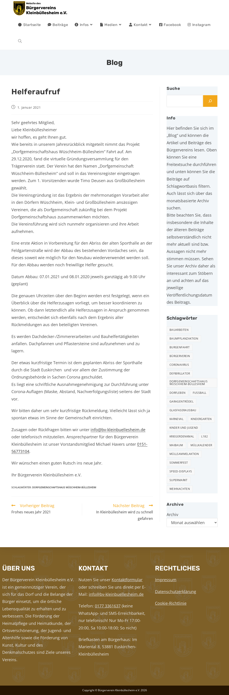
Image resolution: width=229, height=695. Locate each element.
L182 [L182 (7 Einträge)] (204, 436)
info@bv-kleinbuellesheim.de (118, 429)
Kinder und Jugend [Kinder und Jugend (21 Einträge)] (184, 428)
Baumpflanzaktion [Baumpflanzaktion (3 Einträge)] (184, 338)
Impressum (165, 579)
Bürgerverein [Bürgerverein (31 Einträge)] (180, 356)
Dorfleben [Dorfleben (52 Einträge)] (178, 393)
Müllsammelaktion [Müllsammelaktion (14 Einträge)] (184, 454)
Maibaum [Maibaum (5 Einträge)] (176, 445)
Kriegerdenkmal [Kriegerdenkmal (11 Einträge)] (182, 436)
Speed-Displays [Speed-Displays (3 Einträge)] (181, 471)
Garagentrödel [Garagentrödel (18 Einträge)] (181, 401)
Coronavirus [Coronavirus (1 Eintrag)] (179, 365)
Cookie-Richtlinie (171, 603)
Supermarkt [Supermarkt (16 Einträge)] (179, 480)
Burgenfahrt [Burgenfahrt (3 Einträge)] (180, 347)
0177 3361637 (108, 606)
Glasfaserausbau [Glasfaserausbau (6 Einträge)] (183, 410)
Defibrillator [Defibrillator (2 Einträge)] (180, 373)
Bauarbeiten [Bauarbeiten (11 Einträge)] (179, 330)
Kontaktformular (127, 579)
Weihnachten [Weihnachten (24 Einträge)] (180, 489)
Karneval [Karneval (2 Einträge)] (176, 419)
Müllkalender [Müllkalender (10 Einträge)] (201, 445)
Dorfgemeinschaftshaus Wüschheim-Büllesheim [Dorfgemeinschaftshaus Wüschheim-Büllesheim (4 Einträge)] (189, 382)
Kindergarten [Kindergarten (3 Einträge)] (201, 419)
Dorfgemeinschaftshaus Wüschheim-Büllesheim (64, 487)
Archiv (172, 514)
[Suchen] (210, 101)
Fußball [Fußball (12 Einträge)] (199, 393)
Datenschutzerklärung (175, 591)
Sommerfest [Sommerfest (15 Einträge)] (179, 463)
